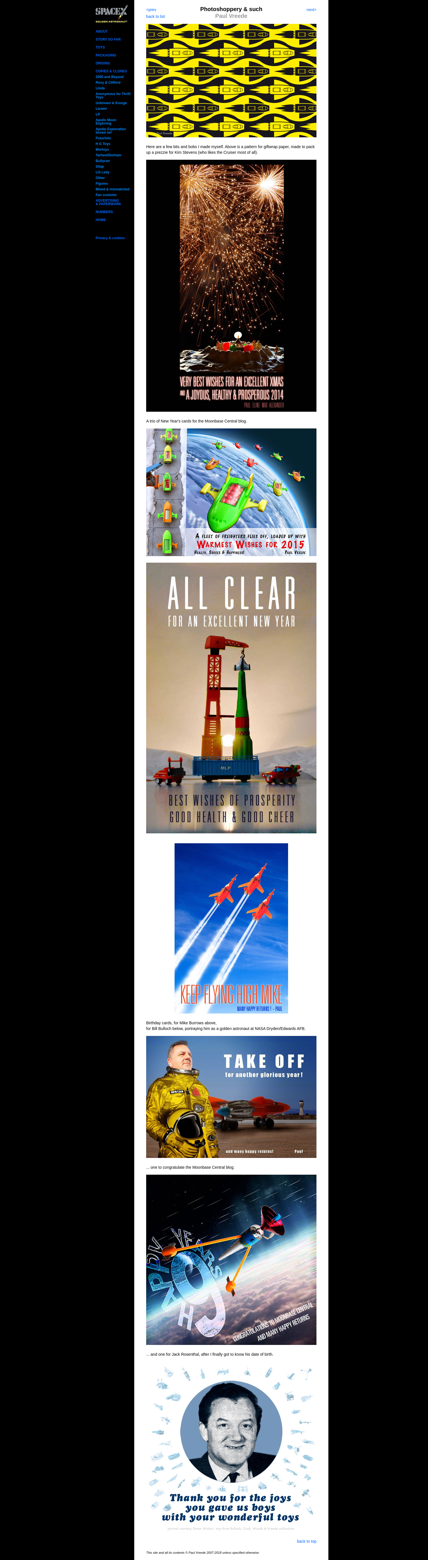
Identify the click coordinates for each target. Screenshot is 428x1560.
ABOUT (102, 31)
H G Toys (103, 144)
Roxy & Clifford (108, 83)
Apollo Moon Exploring (106, 121)
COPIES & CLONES (111, 71)
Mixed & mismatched (112, 189)
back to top (307, 1541)
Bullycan (103, 161)
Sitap (100, 167)
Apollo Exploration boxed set (111, 130)
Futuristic (103, 138)
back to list (155, 16)
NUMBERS (104, 212)
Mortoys (102, 150)
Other (100, 178)
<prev (151, 9)
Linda (100, 88)
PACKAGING (106, 55)
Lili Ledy (103, 172)
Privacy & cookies (110, 238)
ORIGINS (103, 63)
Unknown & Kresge (111, 103)
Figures (102, 184)
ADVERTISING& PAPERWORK (108, 202)
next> (311, 9)
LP (98, 114)
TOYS (100, 47)
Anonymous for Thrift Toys (113, 95)
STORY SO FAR (108, 39)
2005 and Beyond (110, 77)
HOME (101, 220)
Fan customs (106, 195)
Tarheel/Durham (108, 155)
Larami (101, 109)
